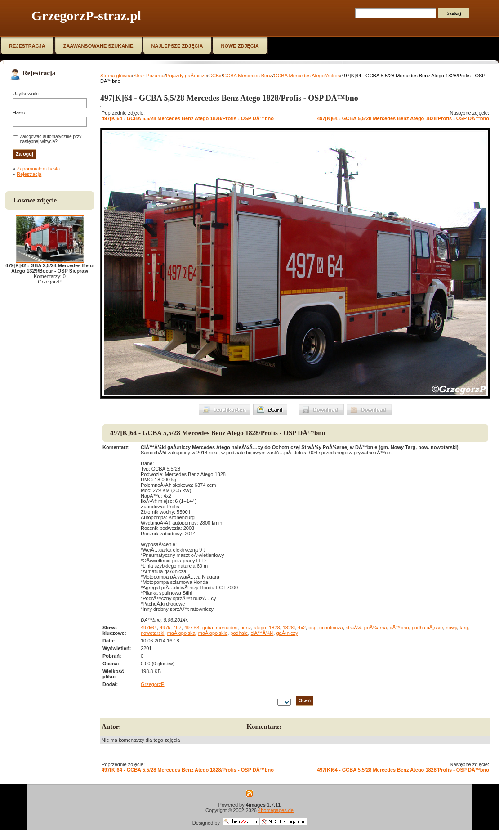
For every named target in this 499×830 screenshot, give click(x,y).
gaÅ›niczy (287, 633)
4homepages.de (276, 810)
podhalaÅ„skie (427, 627)
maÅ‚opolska (181, 633)
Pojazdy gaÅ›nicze (186, 75)
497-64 (192, 627)
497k (165, 627)
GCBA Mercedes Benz (247, 75)
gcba (207, 627)
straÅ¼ (353, 627)
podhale (239, 633)
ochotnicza (331, 627)
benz (245, 627)
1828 (274, 627)
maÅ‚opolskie (212, 633)
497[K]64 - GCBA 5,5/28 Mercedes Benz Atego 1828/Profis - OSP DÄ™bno (188, 118)
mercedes (226, 627)
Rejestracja (29, 174)
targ (463, 627)
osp (312, 627)
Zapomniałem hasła (38, 168)
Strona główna (116, 75)
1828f (289, 627)
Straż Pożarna (149, 75)
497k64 (149, 627)
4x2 (302, 627)
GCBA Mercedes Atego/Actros (307, 75)
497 (177, 627)
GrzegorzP (153, 684)
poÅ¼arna (375, 627)
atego (260, 627)
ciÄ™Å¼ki (262, 633)
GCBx (214, 75)
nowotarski (153, 633)
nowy (451, 627)
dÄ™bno (399, 627)
